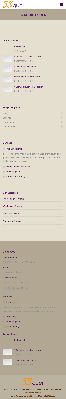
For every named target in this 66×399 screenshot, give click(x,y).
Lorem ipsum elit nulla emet (27, 77)
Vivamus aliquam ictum (25, 67)
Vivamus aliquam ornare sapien (28, 87)
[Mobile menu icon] (61, 4)
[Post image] (7, 48)
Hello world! (19, 46)
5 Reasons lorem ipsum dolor (27, 56)
